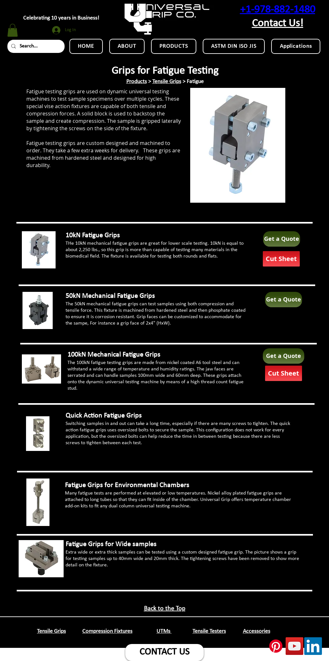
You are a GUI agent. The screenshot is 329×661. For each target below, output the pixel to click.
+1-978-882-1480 (277, 9)
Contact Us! (277, 23)
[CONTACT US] (164, 652)
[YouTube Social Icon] (294, 646)
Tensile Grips (166, 82)
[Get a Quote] (281, 239)
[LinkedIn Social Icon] (313, 646)
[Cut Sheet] (281, 259)
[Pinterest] (276, 646)
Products (136, 82)
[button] (12, 30)
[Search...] (35, 46)
